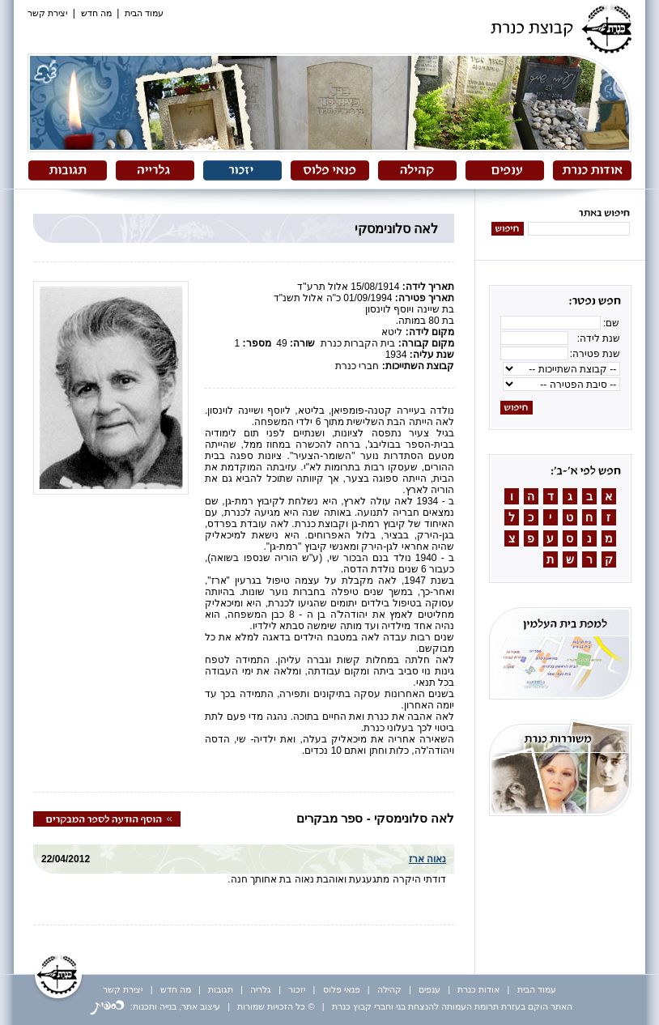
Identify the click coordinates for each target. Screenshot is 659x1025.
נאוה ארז (427, 859)
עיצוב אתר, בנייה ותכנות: (155, 1006)
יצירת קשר (47, 13)
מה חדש (96, 13)
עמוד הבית (144, 13)
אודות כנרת (478, 989)
